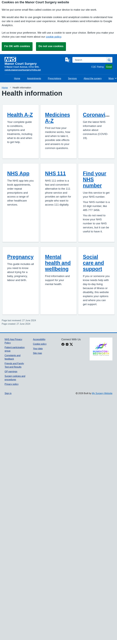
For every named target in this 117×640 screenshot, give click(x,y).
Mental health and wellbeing (58, 262)
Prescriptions (54, 78)
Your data (38, 348)
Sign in (8, 393)
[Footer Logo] (101, 349)
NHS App (18, 173)
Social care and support (93, 262)
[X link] (71, 345)
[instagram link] (67, 345)
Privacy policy (11, 384)
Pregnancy (20, 256)
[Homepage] (34, 61)
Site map (37, 353)
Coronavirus (98, 114)
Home (17, 78)
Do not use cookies (51, 46)
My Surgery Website (102, 393)
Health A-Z (20, 114)
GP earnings (11, 371)
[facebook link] (63, 345)
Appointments (34, 78)
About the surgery (93, 78)
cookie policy (53, 36)
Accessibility (39, 339)
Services (72, 78)
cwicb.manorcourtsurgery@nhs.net (23, 70)
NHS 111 (55, 173)
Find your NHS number (94, 179)
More (113, 78)
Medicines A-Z (57, 117)
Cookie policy (40, 344)
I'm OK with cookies (17, 46)
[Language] (67, 60)
